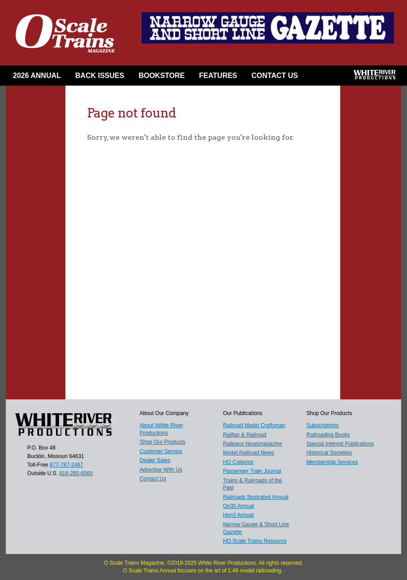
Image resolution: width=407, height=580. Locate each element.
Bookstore (162, 75)
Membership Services (332, 462)
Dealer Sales (154, 460)
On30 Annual (238, 506)
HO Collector (238, 462)
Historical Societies (328, 453)
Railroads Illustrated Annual (255, 497)
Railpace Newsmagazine (252, 444)
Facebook (319, 77)
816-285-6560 (76, 473)
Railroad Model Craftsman (254, 425)
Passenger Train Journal (252, 471)
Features (218, 75)
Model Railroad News (248, 453)
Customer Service (160, 451)
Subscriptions (322, 425)
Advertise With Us (160, 470)
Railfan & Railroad (244, 435)
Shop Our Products (162, 442)
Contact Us (274, 75)
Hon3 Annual (238, 515)
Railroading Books (328, 435)
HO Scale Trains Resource (254, 541)
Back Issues (99, 75)
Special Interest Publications (340, 444)
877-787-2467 (66, 465)
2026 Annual (37, 75)
